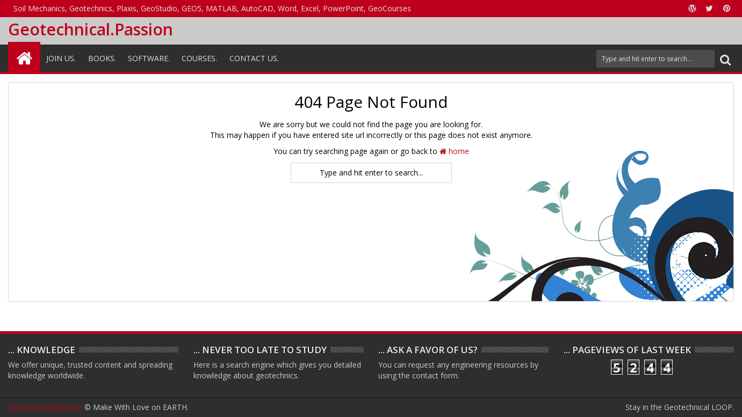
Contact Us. (254, 58)
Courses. (199, 58)
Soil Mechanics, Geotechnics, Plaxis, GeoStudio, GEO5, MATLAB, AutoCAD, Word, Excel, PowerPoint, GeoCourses (212, 8)
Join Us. (61, 58)
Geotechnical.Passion (90, 29)
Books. (102, 58)
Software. (149, 58)
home (454, 151)
